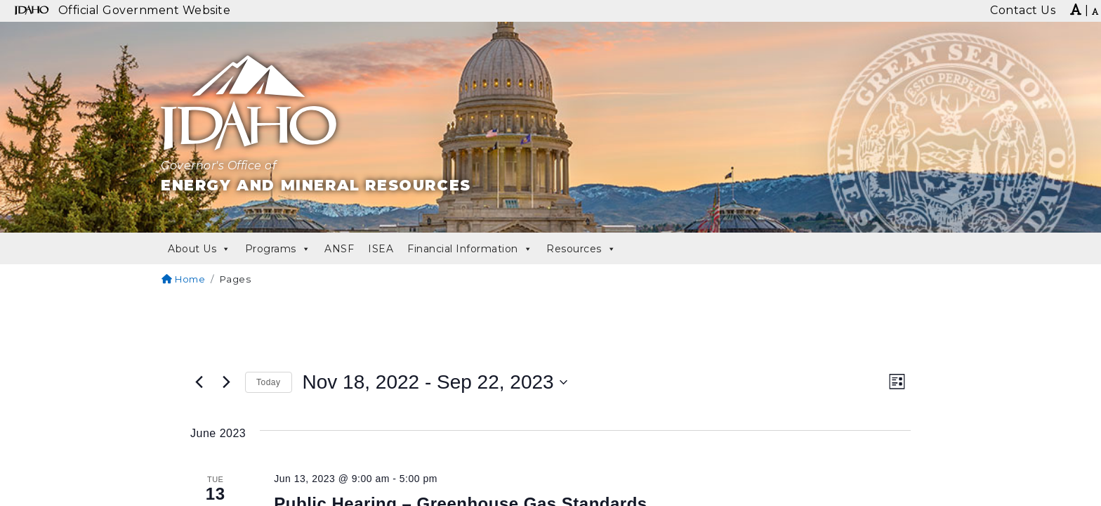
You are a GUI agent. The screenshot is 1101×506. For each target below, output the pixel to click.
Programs (278, 249)
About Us (199, 249)
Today (268, 382)
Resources (581, 249)
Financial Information (469, 249)
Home (183, 279)
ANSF (339, 248)
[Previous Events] (198, 382)
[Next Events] (226, 382)
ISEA (380, 248)
